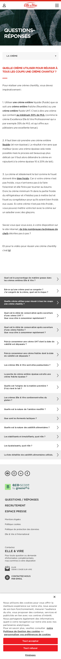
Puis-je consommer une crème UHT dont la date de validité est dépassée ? (31, 342)
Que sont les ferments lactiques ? (31, 418)
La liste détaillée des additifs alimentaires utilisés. (31, 454)
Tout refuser (30, 648)
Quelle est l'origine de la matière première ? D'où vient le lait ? (31, 387)
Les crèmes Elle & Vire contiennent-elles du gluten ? (31, 398)
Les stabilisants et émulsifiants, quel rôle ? (31, 436)
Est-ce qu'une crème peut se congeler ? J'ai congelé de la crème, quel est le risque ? (31, 290)
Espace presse (16, 511)
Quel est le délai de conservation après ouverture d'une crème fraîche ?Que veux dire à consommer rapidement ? (31, 330)
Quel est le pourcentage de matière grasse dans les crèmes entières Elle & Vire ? (31, 279)
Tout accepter (30, 641)
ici (9, 250)
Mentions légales (12, 519)
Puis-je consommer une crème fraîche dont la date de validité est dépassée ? (31, 354)
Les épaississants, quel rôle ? (31, 445)
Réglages (30, 655)
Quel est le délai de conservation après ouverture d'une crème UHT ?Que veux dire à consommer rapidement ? (31, 315)
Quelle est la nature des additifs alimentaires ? (31, 427)
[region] (30, 626)
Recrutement (15, 505)
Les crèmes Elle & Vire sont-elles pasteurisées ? (31, 365)
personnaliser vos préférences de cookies (27, 634)
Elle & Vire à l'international (17, 534)
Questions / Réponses (22, 499)
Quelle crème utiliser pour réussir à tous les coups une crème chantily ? (31, 302)
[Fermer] (54, 597)
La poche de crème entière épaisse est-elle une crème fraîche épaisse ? (31, 375)
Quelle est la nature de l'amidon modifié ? (31, 409)
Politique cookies (13, 524)
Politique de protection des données (22, 529)
